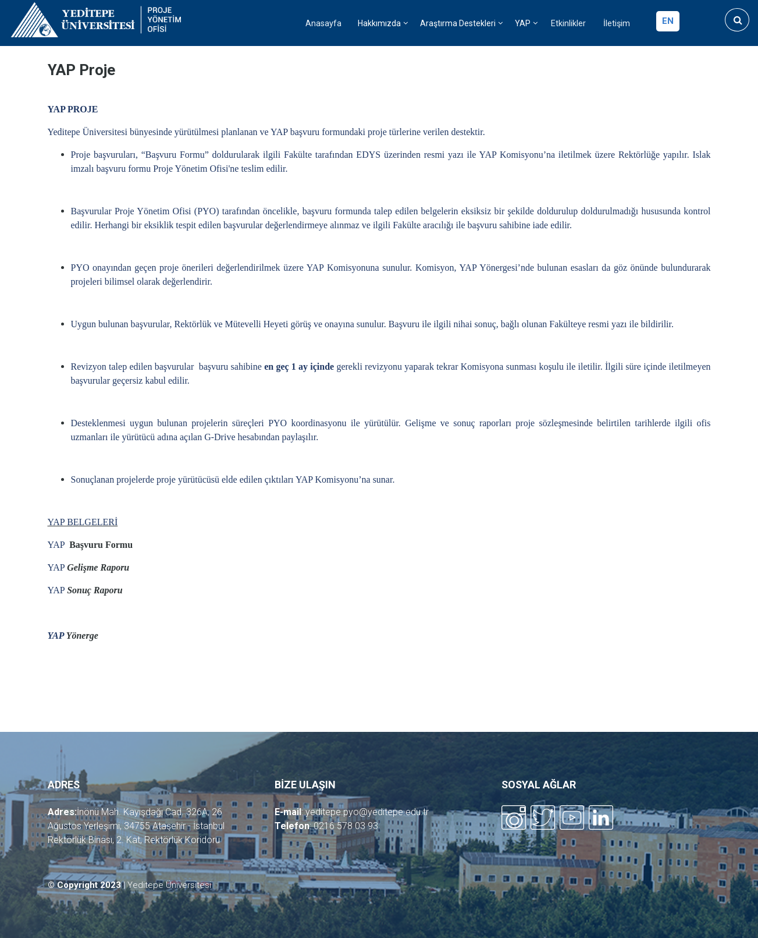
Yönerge (82, 635)
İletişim (616, 24)
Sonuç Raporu (95, 590)
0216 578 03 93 (346, 825)
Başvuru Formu (100, 545)
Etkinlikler (568, 24)
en (668, 21)
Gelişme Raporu (98, 567)
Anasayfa (323, 24)
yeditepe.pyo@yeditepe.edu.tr (367, 811)
